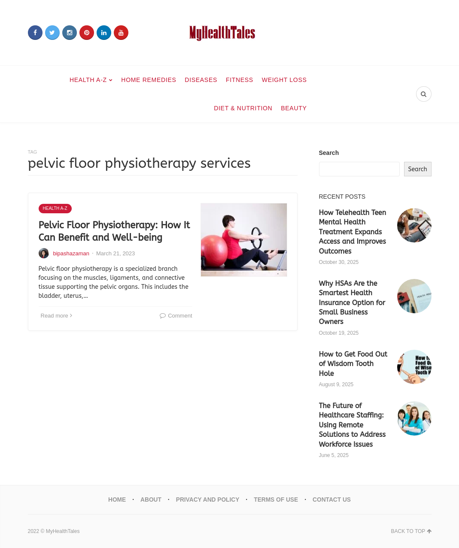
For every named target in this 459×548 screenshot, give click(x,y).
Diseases (201, 79)
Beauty (294, 108)
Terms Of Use (276, 499)
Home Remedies (148, 79)
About (150, 499)
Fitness (239, 79)
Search (329, 152)
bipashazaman (71, 253)
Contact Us (333, 499)
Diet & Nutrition (243, 108)
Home (115, 499)
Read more (56, 315)
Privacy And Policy (207, 499)
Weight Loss (284, 79)
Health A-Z (88, 79)
